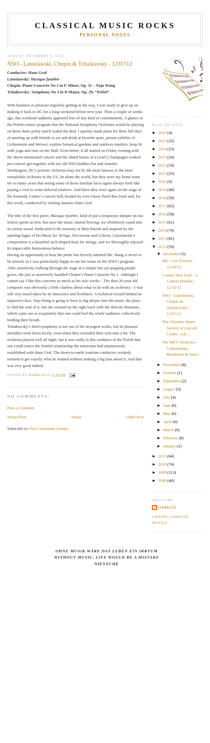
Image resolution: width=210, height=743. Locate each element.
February (171, 438)
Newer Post (16, 417)
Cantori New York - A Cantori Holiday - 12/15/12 (180, 281)
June (167, 405)
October (170, 372)
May (167, 413)
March (169, 429)
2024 (162, 149)
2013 (162, 238)
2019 (162, 189)
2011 (162, 456)
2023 (162, 157)
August (169, 389)
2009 (162, 472)
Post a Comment (20, 407)
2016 (162, 214)
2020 (162, 181)
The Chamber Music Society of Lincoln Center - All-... (179, 327)
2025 (162, 140)
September (172, 381)
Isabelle (167, 507)
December (172, 253)
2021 (162, 173)
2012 (162, 246)
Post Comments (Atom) (49, 428)
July (167, 397)
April (168, 421)
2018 (162, 197)
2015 (162, 222)
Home (76, 417)
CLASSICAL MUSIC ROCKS (105, 25)
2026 (162, 132)
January (170, 446)
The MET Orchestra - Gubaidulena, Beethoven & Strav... (181, 348)
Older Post (135, 417)
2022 (162, 165)
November (172, 364)
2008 (162, 480)
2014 (162, 230)
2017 (162, 206)
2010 (162, 464)
